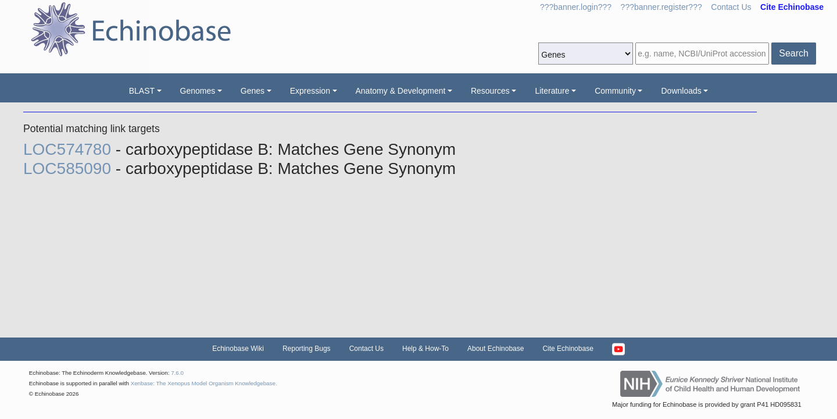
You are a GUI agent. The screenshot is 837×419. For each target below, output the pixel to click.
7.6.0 (177, 373)
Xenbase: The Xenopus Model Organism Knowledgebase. (204, 383)
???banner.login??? (575, 7)
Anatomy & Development (401, 90)
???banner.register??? (661, 7)
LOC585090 (69, 168)
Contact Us (731, 7)
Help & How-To (425, 349)
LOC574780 (69, 149)
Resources (490, 90)
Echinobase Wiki (238, 349)
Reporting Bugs (306, 349)
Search (794, 53)
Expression (310, 90)
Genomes (198, 90)
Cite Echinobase (567, 349)
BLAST (142, 90)
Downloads (681, 90)
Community (615, 90)
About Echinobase (495, 349)
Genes (252, 90)
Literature (552, 90)
